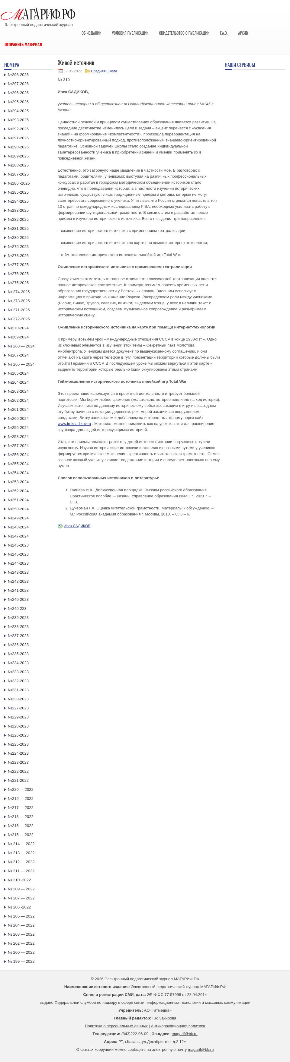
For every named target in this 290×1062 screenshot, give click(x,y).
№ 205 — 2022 (21, 916)
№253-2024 (18, 482)
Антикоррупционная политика (178, 1026)
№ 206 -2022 (19, 907)
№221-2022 (18, 780)
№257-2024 (18, 445)
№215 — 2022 (21, 834)
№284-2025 (18, 201)
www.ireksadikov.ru (74, 423)
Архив (243, 33)
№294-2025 (18, 111)
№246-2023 (18, 545)
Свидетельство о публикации (184, 33)
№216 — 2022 (21, 825)
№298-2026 (18, 74)
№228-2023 (18, 726)
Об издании (92, 33)
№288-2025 (18, 165)
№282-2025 (18, 219)
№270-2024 (18, 328)
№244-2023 (18, 563)
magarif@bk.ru (184, 1034)
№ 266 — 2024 (21, 364)
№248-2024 (18, 527)
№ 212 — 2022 (21, 862)
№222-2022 (18, 771)
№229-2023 (18, 717)
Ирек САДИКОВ (77, 526)
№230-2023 (18, 699)
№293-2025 (18, 120)
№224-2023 (18, 753)
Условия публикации (130, 33)
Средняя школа (104, 71)
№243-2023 (18, 572)
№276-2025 (18, 273)
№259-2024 (18, 427)
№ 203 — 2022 (21, 934)
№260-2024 (18, 418)
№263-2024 (18, 391)
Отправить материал (23, 44)
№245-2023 (18, 554)
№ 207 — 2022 (21, 898)
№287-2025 (18, 174)
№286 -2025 (19, 183)
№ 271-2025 (19, 310)
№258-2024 (18, 436)
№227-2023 (18, 708)
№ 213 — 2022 (21, 853)
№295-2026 (18, 102)
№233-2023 (18, 672)
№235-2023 (18, 653)
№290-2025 (18, 147)
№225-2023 (18, 744)
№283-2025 (18, 210)
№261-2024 (18, 409)
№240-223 (17, 608)
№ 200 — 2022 (21, 952)
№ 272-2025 (19, 319)
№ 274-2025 (19, 292)
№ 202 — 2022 (21, 943)
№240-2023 (18, 599)
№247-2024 (18, 536)
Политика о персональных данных (116, 1026)
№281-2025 (18, 228)
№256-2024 (18, 454)
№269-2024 (18, 337)
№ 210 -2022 (19, 880)
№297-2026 (18, 83)
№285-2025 (18, 192)
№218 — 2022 (21, 816)
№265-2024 (18, 373)
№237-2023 (18, 635)
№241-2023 (18, 590)
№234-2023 (18, 663)
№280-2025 (18, 237)
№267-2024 (18, 355)
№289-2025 (18, 156)
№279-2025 (18, 246)
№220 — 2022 (21, 789)
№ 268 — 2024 (21, 346)
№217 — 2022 (21, 807)
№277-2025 (18, 264)
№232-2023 (18, 681)
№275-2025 (18, 283)
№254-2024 (18, 473)
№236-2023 (18, 644)
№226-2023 (18, 735)
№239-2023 (18, 617)
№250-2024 (18, 509)
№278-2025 (18, 255)
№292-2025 (18, 129)
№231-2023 (18, 690)
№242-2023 (18, 581)
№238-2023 (18, 626)
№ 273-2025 (19, 301)
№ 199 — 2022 (21, 961)
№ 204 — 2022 (21, 925)
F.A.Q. (223, 33)
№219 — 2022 (21, 798)
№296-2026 (18, 92)
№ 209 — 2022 (21, 889)
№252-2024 (18, 491)
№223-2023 (18, 762)
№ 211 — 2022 (21, 871)
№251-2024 (18, 500)
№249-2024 (18, 518)
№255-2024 (18, 463)
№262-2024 (18, 400)
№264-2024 (18, 382)
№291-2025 (18, 138)
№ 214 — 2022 (21, 844)
